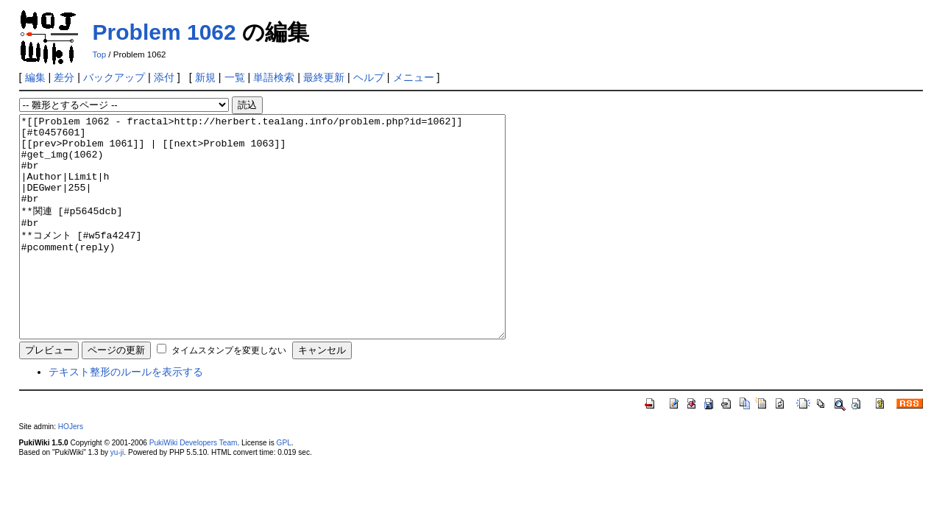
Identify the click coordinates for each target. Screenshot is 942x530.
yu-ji (117, 496)
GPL (284, 487)
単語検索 (273, 77)
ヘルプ (368, 77)
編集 (35, 77)
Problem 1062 (164, 32)
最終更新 (323, 77)
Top (100, 54)
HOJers (70, 471)
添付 (164, 77)
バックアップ (114, 77)
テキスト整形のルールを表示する (126, 416)
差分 (64, 77)
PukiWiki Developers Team (193, 487)
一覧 (234, 77)
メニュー (413, 77)
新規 (205, 77)
